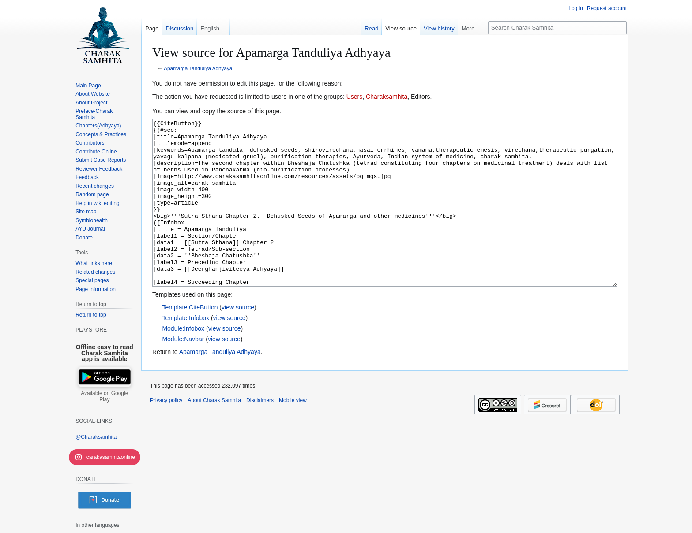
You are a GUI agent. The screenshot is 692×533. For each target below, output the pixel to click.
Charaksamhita (386, 96)
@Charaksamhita (96, 437)
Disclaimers (260, 433)
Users (354, 96)
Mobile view (293, 433)
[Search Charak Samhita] (557, 27)
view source (238, 340)
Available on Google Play (104, 396)
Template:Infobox (185, 350)
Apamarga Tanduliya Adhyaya (198, 68)
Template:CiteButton (190, 340)
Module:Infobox (183, 361)
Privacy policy (166, 433)
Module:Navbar (183, 372)
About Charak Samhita (214, 433)
